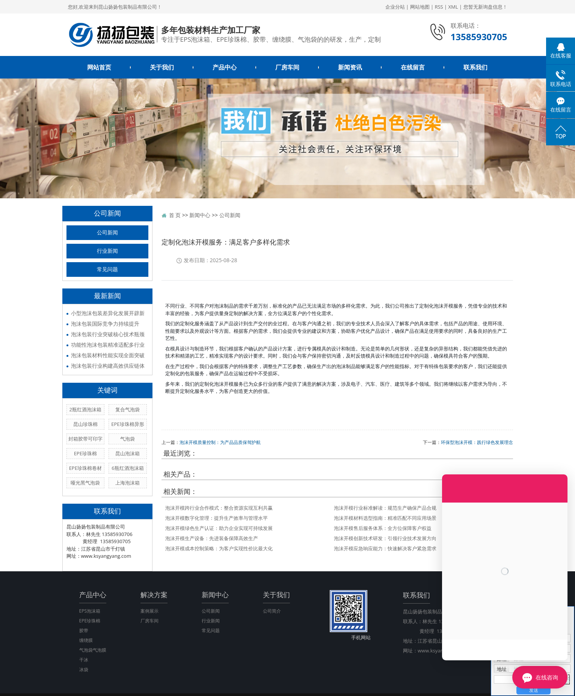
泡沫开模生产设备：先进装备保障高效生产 (211, 538)
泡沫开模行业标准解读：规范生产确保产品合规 (385, 507)
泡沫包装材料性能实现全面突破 (108, 355)
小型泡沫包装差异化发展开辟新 (108, 313)
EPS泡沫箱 (89, 611)
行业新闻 (107, 251)
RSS (439, 6)
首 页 (175, 215)
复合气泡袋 (127, 409)
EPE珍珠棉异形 (127, 424)
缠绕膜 (86, 640)
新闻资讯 (350, 67)
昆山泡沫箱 (127, 453)
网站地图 (420, 6)
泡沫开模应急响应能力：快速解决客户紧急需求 (385, 548)
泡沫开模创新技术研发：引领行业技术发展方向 (385, 538)
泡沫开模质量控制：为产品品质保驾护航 (220, 442)
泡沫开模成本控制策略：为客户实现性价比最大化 (219, 548)
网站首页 (99, 67)
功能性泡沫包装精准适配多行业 (108, 344)
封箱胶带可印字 (85, 438)
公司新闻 (107, 233)
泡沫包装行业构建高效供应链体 (108, 365)
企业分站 (395, 6)
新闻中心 (199, 215)
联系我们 (475, 67)
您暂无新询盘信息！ (485, 6)
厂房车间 (287, 67)
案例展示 (149, 611)
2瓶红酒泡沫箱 (85, 409)
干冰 (83, 660)
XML (453, 6)
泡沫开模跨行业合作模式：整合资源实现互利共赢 (219, 507)
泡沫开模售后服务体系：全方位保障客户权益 (383, 528)
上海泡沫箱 (127, 482)
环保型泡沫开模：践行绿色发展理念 (477, 442)
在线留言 (413, 67)
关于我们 (162, 67)
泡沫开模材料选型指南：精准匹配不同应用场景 (385, 518)
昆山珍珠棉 (85, 424)
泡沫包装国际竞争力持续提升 (105, 323)
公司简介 (272, 611)
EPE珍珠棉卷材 (85, 468)
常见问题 (107, 269)
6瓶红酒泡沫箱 (127, 468)
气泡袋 (127, 438)
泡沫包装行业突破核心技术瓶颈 (108, 334)
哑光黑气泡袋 (85, 482)
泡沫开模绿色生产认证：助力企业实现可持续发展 (219, 528)
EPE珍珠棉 (85, 453)
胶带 (83, 630)
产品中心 (225, 67)
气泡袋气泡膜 (92, 650)
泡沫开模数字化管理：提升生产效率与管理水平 (216, 518)
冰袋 (83, 669)
